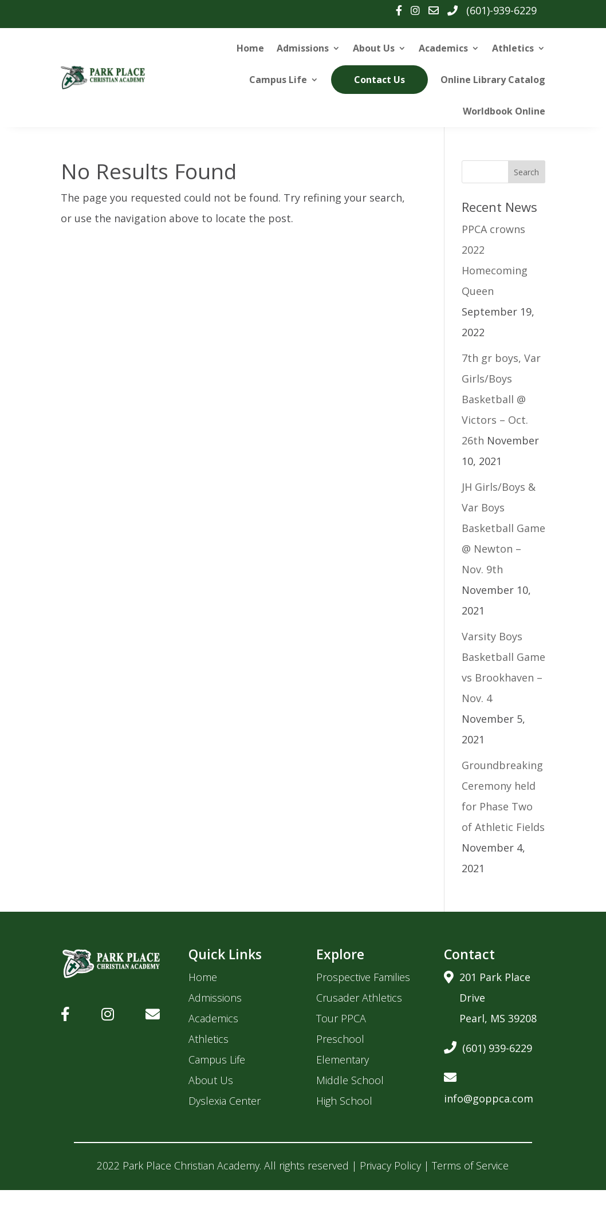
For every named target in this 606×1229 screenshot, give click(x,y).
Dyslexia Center (224, 1101)
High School (344, 1101)
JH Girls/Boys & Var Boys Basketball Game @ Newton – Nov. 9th (503, 528)
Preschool (340, 1039)
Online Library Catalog (492, 79)
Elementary (342, 1059)
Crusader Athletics (359, 998)
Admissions (303, 48)
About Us (374, 48)
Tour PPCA (341, 1018)
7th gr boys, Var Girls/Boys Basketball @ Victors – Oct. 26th (501, 399)
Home (250, 48)
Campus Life (279, 79)
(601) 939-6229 (488, 1046)
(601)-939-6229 (501, 10)
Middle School (350, 1080)
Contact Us (380, 79)
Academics (443, 48)
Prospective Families (363, 977)
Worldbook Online (504, 111)
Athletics (513, 48)
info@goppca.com (488, 1086)
